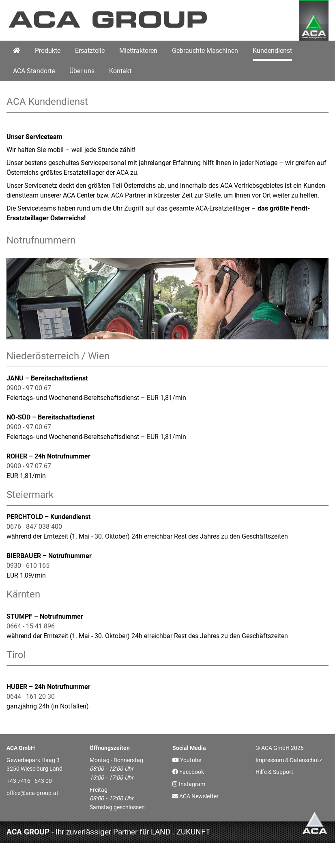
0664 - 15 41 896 (30, 626)
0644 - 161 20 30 (30, 696)
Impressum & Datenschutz (289, 760)
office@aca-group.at (32, 793)
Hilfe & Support (274, 772)
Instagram (188, 784)
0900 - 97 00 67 (28, 388)
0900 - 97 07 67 (28, 466)
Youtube (186, 760)
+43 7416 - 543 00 (29, 781)
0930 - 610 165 (27, 565)
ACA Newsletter (195, 796)
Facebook (188, 772)
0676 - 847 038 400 (34, 526)
